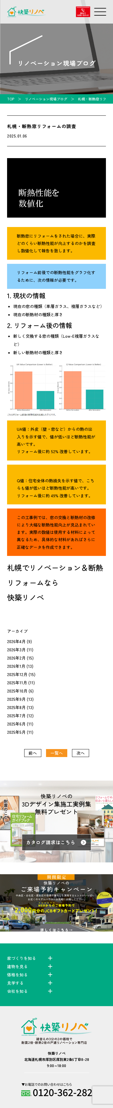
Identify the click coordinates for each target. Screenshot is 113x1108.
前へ (33, 753)
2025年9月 (16, 699)
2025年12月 (17, 674)
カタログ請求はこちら (51, 842)
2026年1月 (16, 666)
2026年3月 (16, 649)
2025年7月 (16, 715)
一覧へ (56, 753)
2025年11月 (17, 682)
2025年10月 (17, 691)
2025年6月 (16, 724)
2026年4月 (16, 641)
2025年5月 (16, 732)
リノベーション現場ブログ (46, 98)
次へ (80, 753)
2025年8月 (16, 707)
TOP (10, 98)
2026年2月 (16, 658)
